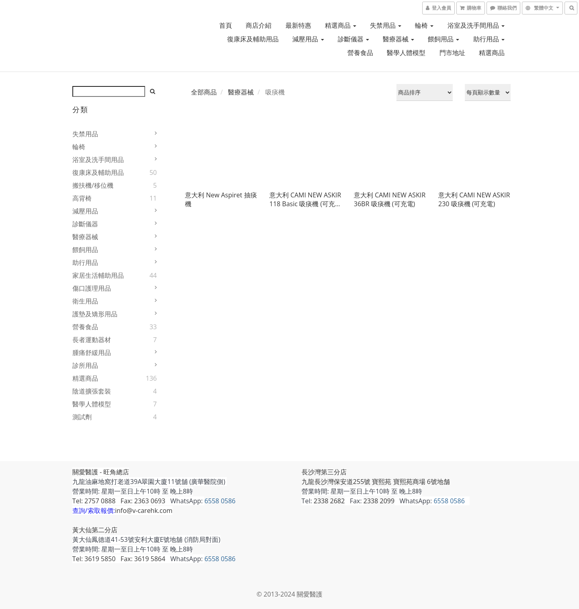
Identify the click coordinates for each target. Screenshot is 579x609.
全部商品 (204, 92)
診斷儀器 (353, 39)
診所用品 (85, 365)
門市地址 (452, 52)
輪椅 (424, 25)
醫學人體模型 (406, 52)
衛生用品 (85, 301)
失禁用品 (385, 25)
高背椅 (82, 198)
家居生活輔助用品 (98, 275)
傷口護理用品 (91, 288)
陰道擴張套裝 (91, 391)
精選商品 (340, 25)
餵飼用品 (443, 39)
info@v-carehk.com (143, 510)
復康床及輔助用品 (253, 39)
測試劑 (82, 416)
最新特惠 (298, 25)
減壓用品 (308, 39)
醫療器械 (398, 39)
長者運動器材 (91, 339)
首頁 (225, 25)
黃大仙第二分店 (94, 529)
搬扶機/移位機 (92, 185)
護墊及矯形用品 (94, 314)
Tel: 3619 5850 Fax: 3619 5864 (118, 558)
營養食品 (360, 52)
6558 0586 (220, 500)
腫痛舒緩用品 (91, 352)
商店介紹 (258, 25)
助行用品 (489, 39)
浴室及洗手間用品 (476, 25)
